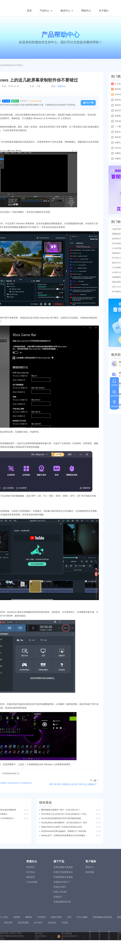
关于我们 (103, 10)
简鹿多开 (58, 897)
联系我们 (30, 867)
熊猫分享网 (56, 917)
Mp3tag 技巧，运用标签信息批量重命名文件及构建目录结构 (64, 835)
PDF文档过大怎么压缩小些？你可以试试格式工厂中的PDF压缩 (64, 814)
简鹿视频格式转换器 (63, 877)
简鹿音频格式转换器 (63, 867)
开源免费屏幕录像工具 (10, 773)
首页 (29, 10)
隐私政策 (30, 877)
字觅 (69, 917)
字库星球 (41, 917)
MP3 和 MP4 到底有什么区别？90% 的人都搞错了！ (74, 784)
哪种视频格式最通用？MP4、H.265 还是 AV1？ (60, 810)
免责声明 (90, 936)
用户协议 (30, 872)
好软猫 (65, 922)
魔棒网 (28, 917)
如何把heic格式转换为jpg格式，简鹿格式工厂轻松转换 (63, 831)
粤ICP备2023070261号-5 (41, 936)
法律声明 (99, 936)
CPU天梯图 (81, 917)
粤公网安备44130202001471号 (69, 936)
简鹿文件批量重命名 (63, 872)
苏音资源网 (23, 922)
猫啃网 (17, 917)
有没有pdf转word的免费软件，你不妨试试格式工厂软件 (64, 823)
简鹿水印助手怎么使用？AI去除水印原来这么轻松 (61, 827)
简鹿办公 (61, 86)
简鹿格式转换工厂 (62, 882)
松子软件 (38, 922)
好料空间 (8, 922)
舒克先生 (52, 922)
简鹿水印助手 (60, 887)
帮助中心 (86, 10)
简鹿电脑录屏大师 (62, 902)
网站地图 (109, 936)
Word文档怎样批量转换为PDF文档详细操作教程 (61, 818)
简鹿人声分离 (60, 892)
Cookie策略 (31, 882)
